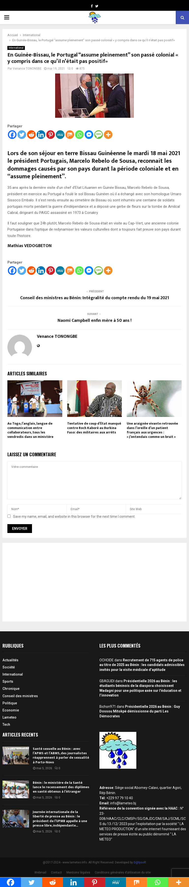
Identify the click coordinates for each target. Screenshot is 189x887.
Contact (56, 872)
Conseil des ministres (20, 696)
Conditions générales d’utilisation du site (123, 872)
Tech (6, 724)
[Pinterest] (50, 134)
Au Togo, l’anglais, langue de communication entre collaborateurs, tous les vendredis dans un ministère (30, 430)
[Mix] (69, 134)
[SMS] (98, 134)
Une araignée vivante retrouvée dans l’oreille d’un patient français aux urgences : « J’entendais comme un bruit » (152, 430)
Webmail (40, 872)
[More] (108, 134)
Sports (7, 681)
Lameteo (9, 717)
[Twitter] (21, 134)
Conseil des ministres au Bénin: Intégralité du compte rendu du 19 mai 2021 (94, 298)
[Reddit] (31, 134)
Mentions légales (78, 872)
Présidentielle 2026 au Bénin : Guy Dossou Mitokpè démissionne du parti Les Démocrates (139, 711)
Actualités (10, 660)
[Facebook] (12, 134)
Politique (9, 703)
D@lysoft (140, 862)
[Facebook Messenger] (89, 134)
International (16, 47)
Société (8, 667)
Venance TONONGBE (27, 68)
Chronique (10, 689)
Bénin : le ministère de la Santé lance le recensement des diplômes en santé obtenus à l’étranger (61, 787)
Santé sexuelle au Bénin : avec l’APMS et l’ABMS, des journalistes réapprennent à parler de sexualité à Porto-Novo (61, 755)
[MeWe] (60, 134)
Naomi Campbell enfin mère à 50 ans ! (94, 320)
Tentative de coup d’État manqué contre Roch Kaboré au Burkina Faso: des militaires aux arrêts (94, 428)
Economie (10, 710)
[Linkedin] (41, 134)
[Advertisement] (94, 582)
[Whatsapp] (79, 134)
